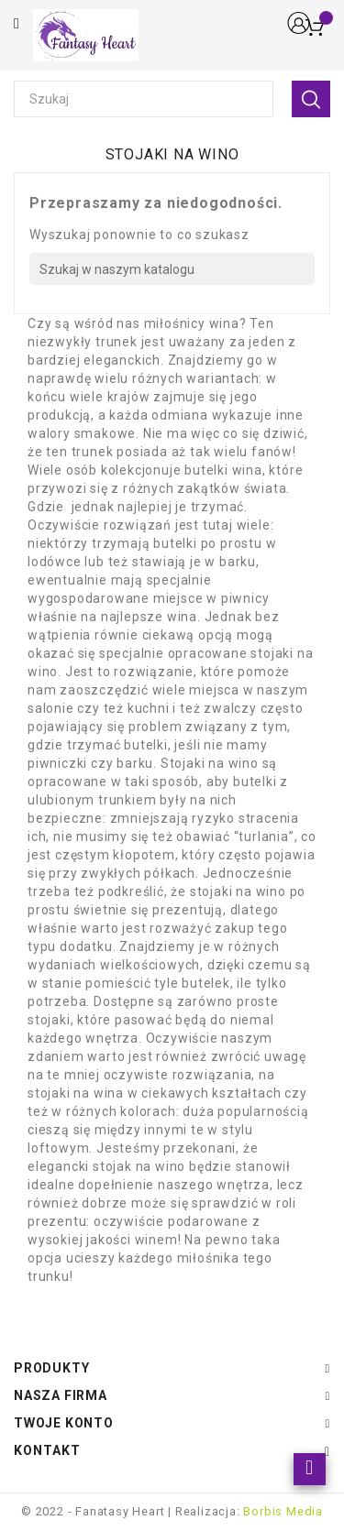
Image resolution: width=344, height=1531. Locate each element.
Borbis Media (283, 1511)
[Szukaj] (172, 269)
